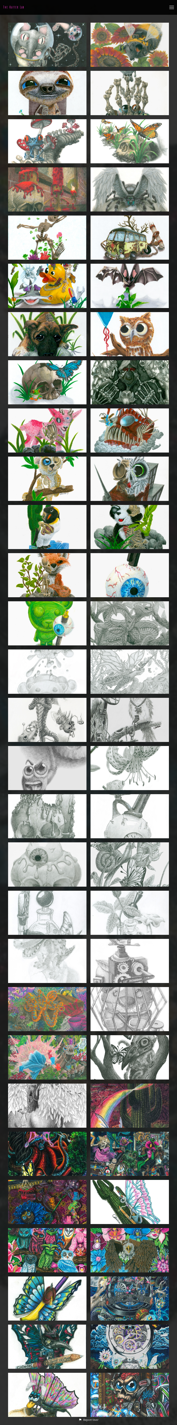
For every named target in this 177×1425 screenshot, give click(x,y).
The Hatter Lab (13, 7)
